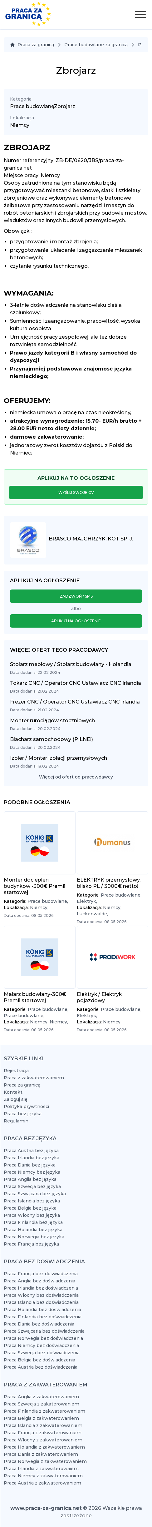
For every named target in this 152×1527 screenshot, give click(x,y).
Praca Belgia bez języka (30, 1208)
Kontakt (13, 1092)
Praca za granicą (32, 44)
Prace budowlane (32, 106)
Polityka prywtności (26, 1106)
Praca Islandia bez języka (32, 1201)
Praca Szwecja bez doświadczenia (42, 1352)
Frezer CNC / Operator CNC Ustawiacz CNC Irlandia (75, 702)
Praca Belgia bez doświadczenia (39, 1360)
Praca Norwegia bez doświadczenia (43, 1338)
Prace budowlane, (47, 901)
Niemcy (19, 125)
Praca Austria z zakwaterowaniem (42, 1483)
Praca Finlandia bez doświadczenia (42, 1317)
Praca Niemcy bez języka (32, 1172)
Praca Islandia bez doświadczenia (41, 1302)
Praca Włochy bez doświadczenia (41, 1295)
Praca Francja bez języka (31, 1244)
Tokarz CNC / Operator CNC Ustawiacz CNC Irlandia (75, 683)
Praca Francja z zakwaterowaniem (42, 1432)
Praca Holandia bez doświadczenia (42, 1309)
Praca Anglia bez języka (30, 1179)
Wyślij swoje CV (76, 492)
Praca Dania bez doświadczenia (39, 1324)
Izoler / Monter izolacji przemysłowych (58, 758)
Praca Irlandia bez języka (31, 1158)
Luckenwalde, (92, 914)
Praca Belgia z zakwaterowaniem (41, 1418)
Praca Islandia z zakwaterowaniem (43, 1425)
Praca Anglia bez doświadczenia (39, 1281)
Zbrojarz (64, 106)
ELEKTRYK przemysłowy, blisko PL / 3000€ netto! (108, 883)
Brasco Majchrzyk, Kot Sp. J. (91, 539)
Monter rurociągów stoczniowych (52, 721)
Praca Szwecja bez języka (32, 1186)
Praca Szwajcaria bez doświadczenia (44, 1331)
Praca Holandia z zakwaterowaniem (44, 1447)
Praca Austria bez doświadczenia (40, 1367)
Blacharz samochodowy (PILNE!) (51, 739)
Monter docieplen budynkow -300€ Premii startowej (34, 886)
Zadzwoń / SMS (76, 596)
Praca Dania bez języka (30, 1165)
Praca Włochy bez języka (32, 1215)
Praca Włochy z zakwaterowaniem (43, 1440)
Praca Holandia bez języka (33, 1229)
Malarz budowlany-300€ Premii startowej (35, 997)
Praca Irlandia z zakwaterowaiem (41, 1468)
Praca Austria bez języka (31, 1150)
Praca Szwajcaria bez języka (35, 1193)
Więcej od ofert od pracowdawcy (76, 777)
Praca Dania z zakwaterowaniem (41, 1454)
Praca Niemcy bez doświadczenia (41, 1345)
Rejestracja (16, 1070)
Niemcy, (39, 907)
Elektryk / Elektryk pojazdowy (99, 997)
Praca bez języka (23, 1114)
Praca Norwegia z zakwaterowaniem (45, 1461)
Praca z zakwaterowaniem (34, 1078)
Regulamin (16, 1121)
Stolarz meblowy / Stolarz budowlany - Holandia (70, 664)
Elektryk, (87, 901)
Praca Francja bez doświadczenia (41, 1273)
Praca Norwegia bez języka (34, 1237)
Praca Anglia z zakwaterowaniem (41, 1397)
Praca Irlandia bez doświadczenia (41, 1288)
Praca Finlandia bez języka (33, 1222)
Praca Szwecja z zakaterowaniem (41, 1404)
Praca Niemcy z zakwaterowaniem (43, 1476)
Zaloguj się (15, 1099)
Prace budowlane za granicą (96, 44)
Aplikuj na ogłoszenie (76, 621)
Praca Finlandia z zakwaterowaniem (44, 1411)
